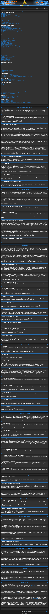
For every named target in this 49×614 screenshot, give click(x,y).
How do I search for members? (7, 86)
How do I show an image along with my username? (11, 30)
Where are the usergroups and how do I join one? (11, 67)
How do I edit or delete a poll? (7, 41)
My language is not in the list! (7, 29)
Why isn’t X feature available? (7, 101)
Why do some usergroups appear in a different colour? (12, 69)
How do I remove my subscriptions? (8, 93)
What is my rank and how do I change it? (9, 31)
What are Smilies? (4, 54)
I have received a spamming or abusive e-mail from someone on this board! (16, 76)
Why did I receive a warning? (7, 44)
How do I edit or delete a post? (7, 37)
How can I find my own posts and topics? (9, 88)
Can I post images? (5, 55)
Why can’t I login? (4, 13)
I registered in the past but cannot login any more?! (11, 20)
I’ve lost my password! (5, 17)
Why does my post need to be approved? (9, 47)
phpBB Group (33, 585)
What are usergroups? (5, 65)
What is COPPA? (4, 21)
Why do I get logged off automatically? (9, 15)
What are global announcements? (8, 56)
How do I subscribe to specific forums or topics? (11, 92)
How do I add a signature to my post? (8, 38)
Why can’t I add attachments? (7, 43)
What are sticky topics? (6, 58)
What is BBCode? (4, 52)
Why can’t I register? (5, 22)
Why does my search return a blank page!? (10, 85)
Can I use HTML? (4, 53)
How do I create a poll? (5, 39)
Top (1, 114)
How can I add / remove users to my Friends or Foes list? (12, 80)
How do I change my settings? (7, 26)
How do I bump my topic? (6, 48)
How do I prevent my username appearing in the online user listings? (15, 16)
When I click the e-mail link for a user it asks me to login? (12, 32)
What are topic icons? (5, 60)
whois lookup (35, 598)
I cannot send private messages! (7, 74)
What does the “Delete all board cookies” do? (10, 23)
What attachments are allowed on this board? (10, 96)
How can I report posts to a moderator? (9, 45)
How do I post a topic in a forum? (7, 35)
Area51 (17, 592)
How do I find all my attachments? (8, 97)
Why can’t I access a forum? (7, 42)
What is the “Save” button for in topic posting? (10, 46)
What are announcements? (6, 57)
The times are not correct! (6, 27)
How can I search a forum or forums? (8, 83)
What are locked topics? (6, 59)
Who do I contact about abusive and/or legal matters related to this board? (16, 102)
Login (28, 5)
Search (24, 5)
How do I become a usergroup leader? (9, 68)
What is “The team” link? (6, 71)
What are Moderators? (5, 64)
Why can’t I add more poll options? (8, 40)
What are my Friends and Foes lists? (8, 79)
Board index (3, 8)
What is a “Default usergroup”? (7, 70)
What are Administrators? (6, 63)
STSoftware (26, 613)
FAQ (21, 5)
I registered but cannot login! (7, 18)
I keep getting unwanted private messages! (10, 75)
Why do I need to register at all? (7, 14)
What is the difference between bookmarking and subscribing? (13, 91)
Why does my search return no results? (9, 84)
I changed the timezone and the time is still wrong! (11, 28)
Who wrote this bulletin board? (7, 100)
